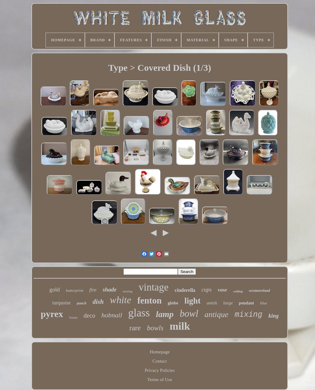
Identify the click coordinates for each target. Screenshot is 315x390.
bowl (189, 313)
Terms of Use (159, 379)
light (193, 300)
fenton (149, 300)
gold (54, 289)
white (120, 299)
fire (93, 290)
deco (89, 315)
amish (212, 303)
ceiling (238, 291)
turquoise (61, 302)
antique (217, 314)
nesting (128, 291)
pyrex (52, 314)
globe (173, 302)
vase (222, 290)
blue (263, 303)
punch (81, 303)
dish (98, 301)
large (228, 302)
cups (206, 290)
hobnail (112, 315)
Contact (160, 361)
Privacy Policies (159, 370)
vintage (154, 287)
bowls (155, 328)
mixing (248, 314)
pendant (246, 303)
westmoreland (259, 290)
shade (110, 289)
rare (135, 328)
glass (139, 313)
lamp (165, 314)
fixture (73, 317)
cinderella (185, 290)
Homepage (160, 351)
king (274, 316)
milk (179, 326)
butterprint (74, 290)
